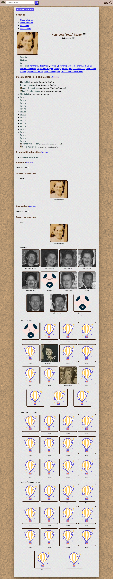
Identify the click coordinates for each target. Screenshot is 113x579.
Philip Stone (44, 66)
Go (37, 3)
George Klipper (26, 85)
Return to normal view (25, 9)
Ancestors (24, 26)
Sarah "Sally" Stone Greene (72, 71)
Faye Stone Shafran (35, 71)
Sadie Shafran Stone (30, 146)
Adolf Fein (25, 82)
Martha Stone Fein (28, 69)
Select (84, 34)
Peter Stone (33, 66)
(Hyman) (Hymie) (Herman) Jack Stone (75, 66)
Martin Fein (25, 94)
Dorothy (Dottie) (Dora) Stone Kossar (69, 69)
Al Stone (53, 66)
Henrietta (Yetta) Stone (58, 190)
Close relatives (26, 20)
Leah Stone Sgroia (52, 71)
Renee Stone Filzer (29, 144)
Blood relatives (26, 23)
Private (23, 97)
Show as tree (22, 168)
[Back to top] (55, 77)
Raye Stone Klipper (45, 69)
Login (106, 3)
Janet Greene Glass (29, 88)
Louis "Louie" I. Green (30, 91)
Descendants (25, 28)
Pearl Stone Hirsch (86, 259)
